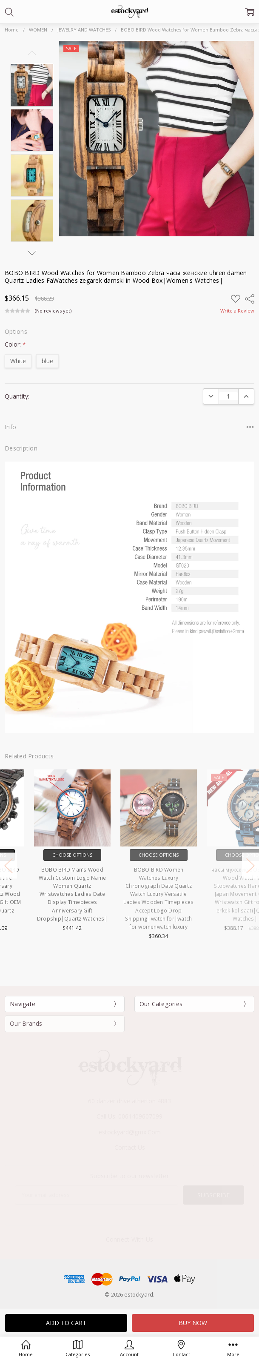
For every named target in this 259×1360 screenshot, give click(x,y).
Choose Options (43, 855)
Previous (32, 53)
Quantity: (17, 396)
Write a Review (237, 311)
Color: (15, 344)
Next (32, 252)
